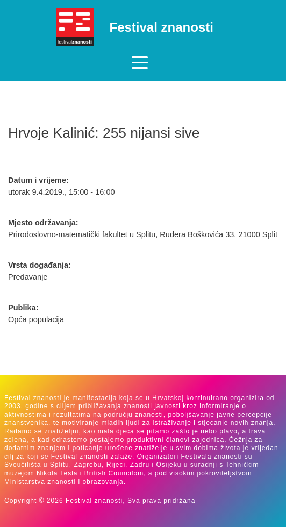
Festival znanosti (161, 27)
